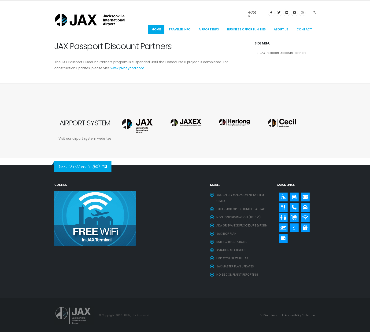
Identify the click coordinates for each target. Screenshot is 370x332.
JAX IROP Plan (226, 234)
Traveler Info (180, 29)
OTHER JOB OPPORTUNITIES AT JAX (241, 209)
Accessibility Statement (299, 315)
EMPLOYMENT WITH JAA (232, 258)
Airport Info (209, 29)
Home (156, 29)
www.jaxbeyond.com (127, 68)
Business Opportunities (246, 29)
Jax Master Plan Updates (235, 266)
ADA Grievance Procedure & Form (242, 225)
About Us (281, 29)
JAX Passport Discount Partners (283, 53)
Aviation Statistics (231, 250)
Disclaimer (268, 315)
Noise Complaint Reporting (237, 275)
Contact (304, 29)
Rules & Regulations (232, 242)
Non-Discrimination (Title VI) (239, 217)
